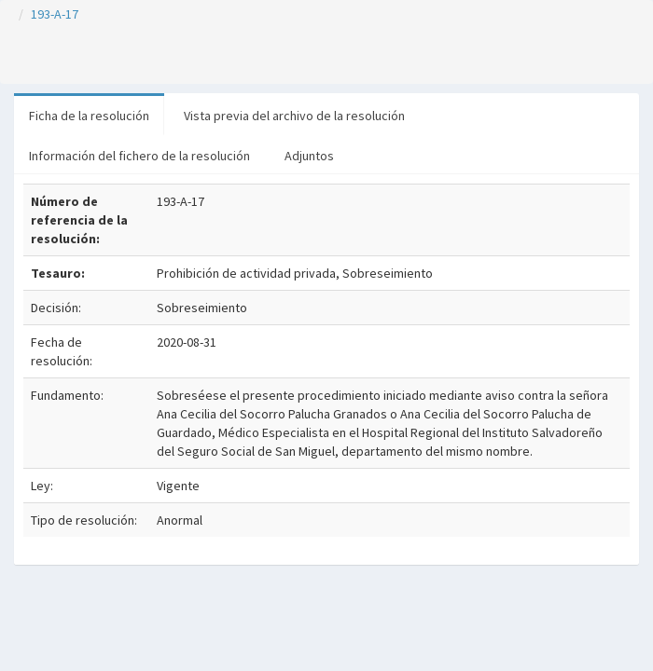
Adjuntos (309, 155)
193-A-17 (54, 14)
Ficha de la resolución (89, 115)
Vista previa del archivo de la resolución (294, 115)
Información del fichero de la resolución (139, 155)
